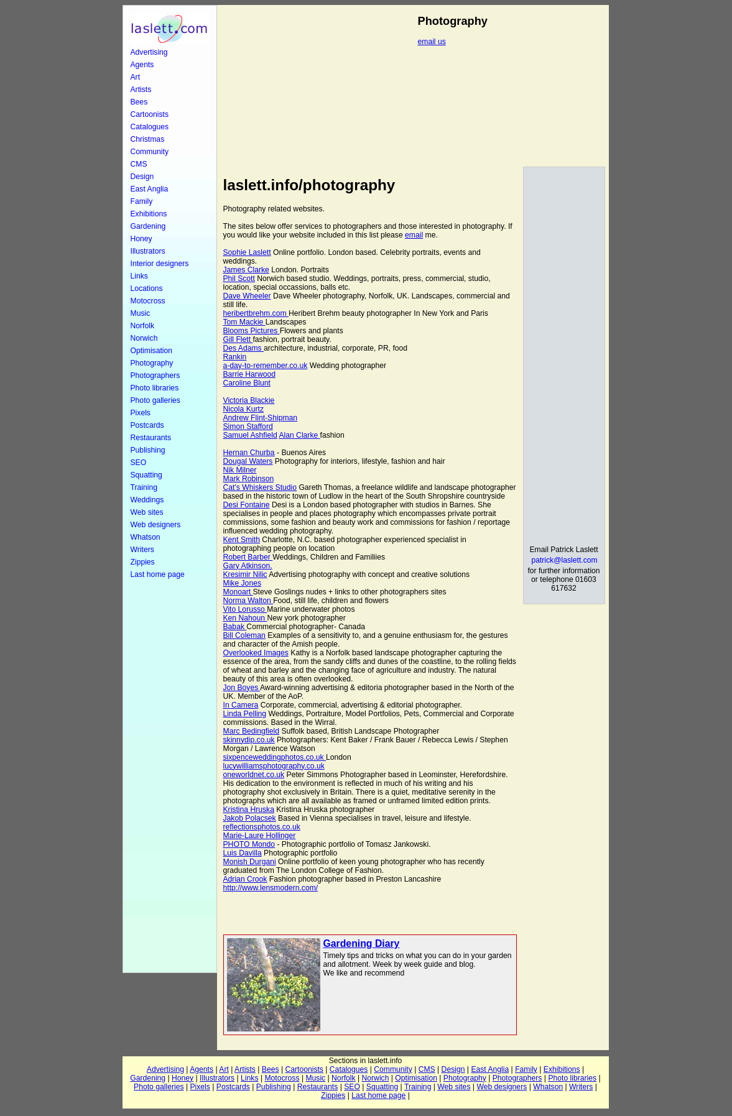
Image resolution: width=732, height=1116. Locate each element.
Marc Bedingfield (251, 731)
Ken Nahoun (245, 618)
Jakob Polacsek (249, 818)
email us (432, 41)
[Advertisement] (169, 775)
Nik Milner (240, 470)
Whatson (145, 537)
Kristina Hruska (248, 809)
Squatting (146, 475)
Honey (141, 238)
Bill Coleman (244, 635)
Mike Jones (242, 583)
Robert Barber (248, 557)
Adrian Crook (245, 879)
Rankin (235, 357)
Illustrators (148, 251)
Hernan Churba (249, 452)
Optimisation (152, 350)
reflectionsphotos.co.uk (261, 827)
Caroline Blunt (247, 383)
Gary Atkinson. (247, 565)
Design (142, 176)
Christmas (148, 139)
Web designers (156, 524)
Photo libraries (155, 388)
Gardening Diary (361, 943)
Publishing (148, 450)
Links (139, 276)
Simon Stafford (248, 426)
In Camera (241, 705)
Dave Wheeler (247, 296)
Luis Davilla (242, 853)
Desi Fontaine (246, 504)
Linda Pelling (245, 713)
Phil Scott (239, 278)
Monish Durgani (249, 861)
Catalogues (150, 126)
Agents (142, 64)
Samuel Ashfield (250, 435)
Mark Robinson (248, 478)
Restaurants (151, 437)
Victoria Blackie (249, 400)
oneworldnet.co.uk (254, 774)
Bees (139, 102)
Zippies (143, 562)
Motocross (148, 301)
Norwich (144, 338)
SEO (139, 462)
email (414, 235)
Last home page (158, 574)
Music (141, 313)
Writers (142, 549)
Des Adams (243, 348)
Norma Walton (248, 600)
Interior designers (160, 263)
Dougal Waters (248, 461)
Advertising (149, 52)
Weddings (147, 500)
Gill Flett (238, 339)
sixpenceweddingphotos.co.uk (275, 757)
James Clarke (246, 269)
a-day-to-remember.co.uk (265, 365)
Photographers (155, 375)
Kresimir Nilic (245, 574)
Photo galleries (155, 400)
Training (144, 487)
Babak (235, 626)
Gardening (148, 226)
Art (136, 77)
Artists (141, 89)
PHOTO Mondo (249, 844)
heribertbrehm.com (256, 313)
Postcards (147, 425)
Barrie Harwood (249, 374)
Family (142, 201)
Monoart (238, 592)
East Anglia (150, 189)
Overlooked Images (256, 652)
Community (150, 151)
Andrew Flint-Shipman (260, 417)
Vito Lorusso (245, 609)
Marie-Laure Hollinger (259, 835)
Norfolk (143, 325)
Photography (152, 363)
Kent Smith (241, 539)
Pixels (141, 412)
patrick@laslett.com (564, 560)
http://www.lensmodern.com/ (270, 887)
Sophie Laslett (247, 252)
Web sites (147, 512)
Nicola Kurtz (243, 409)
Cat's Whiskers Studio (260, 487)
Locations (147, 288)
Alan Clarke (299, 435)
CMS (139, 164)
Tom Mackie (244, 322)
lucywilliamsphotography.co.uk (274, 766)
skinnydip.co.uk (249, 740)
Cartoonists (150, 114)
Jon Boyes (241, 687)
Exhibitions (149, 214)
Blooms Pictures (251, 330)
